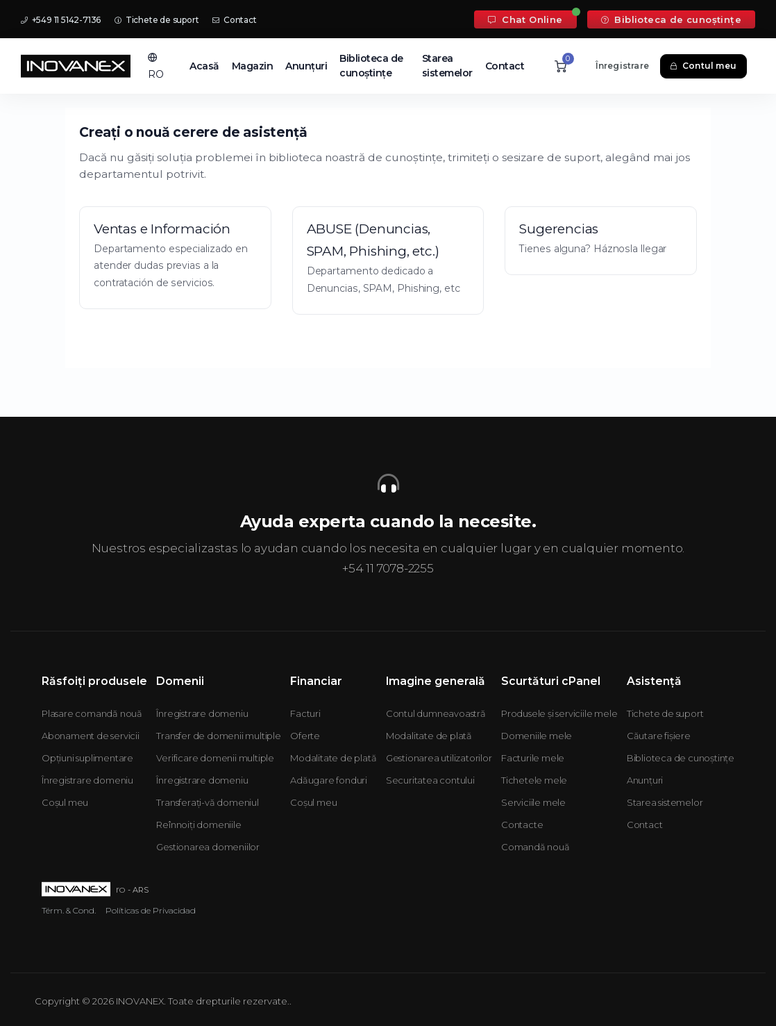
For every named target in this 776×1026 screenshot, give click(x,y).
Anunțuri (306, 66)
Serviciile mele (533, 802)
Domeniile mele (536, 735)
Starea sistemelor (447, 65)
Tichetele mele (534, 780)
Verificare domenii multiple (215, 757)
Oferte (305, 735)
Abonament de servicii (91, 735)
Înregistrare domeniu (87, 780)
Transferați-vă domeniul (207, 802)
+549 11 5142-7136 (61, 20)
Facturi (305, 713)
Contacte (522, 824)
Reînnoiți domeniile (198, 824)
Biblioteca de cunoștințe (671, 19)
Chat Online (525, 19)
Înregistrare (622, 65)
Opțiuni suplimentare (87, 757)
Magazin (252, 66)
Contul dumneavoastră (436, 713)
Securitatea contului (430, 780)
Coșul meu (65, 802)
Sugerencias (558, 229)
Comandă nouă (535, 846)
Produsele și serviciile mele (559, 713)
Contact (234, 20)
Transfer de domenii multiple (218, 735)
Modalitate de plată (333, 757)
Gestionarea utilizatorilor (439, 757)
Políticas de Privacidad (151, 910)
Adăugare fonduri (328, 780)
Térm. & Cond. (69, 910)
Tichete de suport (157, 20)
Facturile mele (532, 757)
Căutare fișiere (659, 735)
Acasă (204, 66)
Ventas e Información (162, 229)
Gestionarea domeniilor (208, 846)
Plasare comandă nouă (92, 713)
